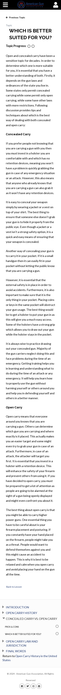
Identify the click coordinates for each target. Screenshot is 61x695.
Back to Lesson (14, 586)
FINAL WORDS (16, 651)
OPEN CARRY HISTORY (21, 613)
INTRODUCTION (17, 607)
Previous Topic (17, 17)
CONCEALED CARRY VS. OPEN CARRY (31, 618)
